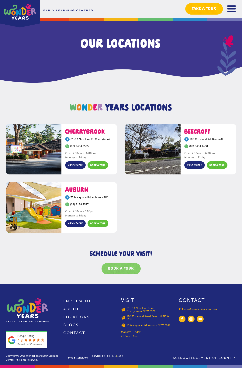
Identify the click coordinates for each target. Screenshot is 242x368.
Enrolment (77, 301)
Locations (76, 317)
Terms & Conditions (77, 357)
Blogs (71, 325)
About (71, 309)
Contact (74, 333)
